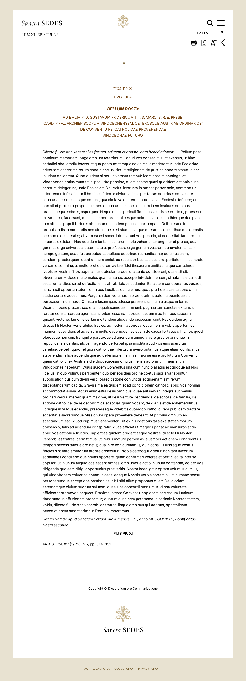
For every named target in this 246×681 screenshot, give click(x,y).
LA (123, 63)
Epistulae (48, 34)
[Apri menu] (220, 23)
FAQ (85, 668)
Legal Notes (101, 668)
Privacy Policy (148, 668)
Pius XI (28, 34)
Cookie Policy (124, 668)
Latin (207, 34)
